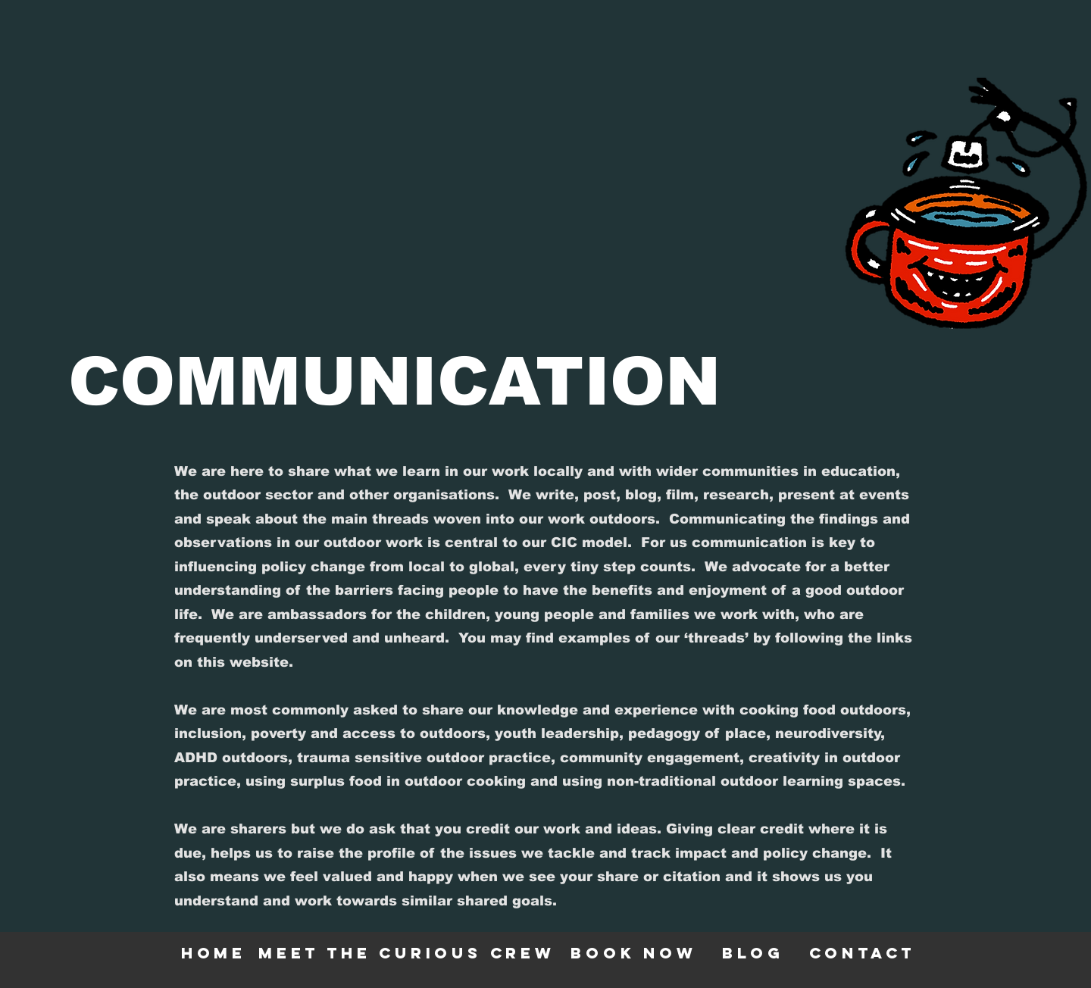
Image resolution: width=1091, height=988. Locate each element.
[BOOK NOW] (635, 953)
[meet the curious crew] (408, 953)
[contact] (863, 953)
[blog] (755, 953)
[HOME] (215, 953)
